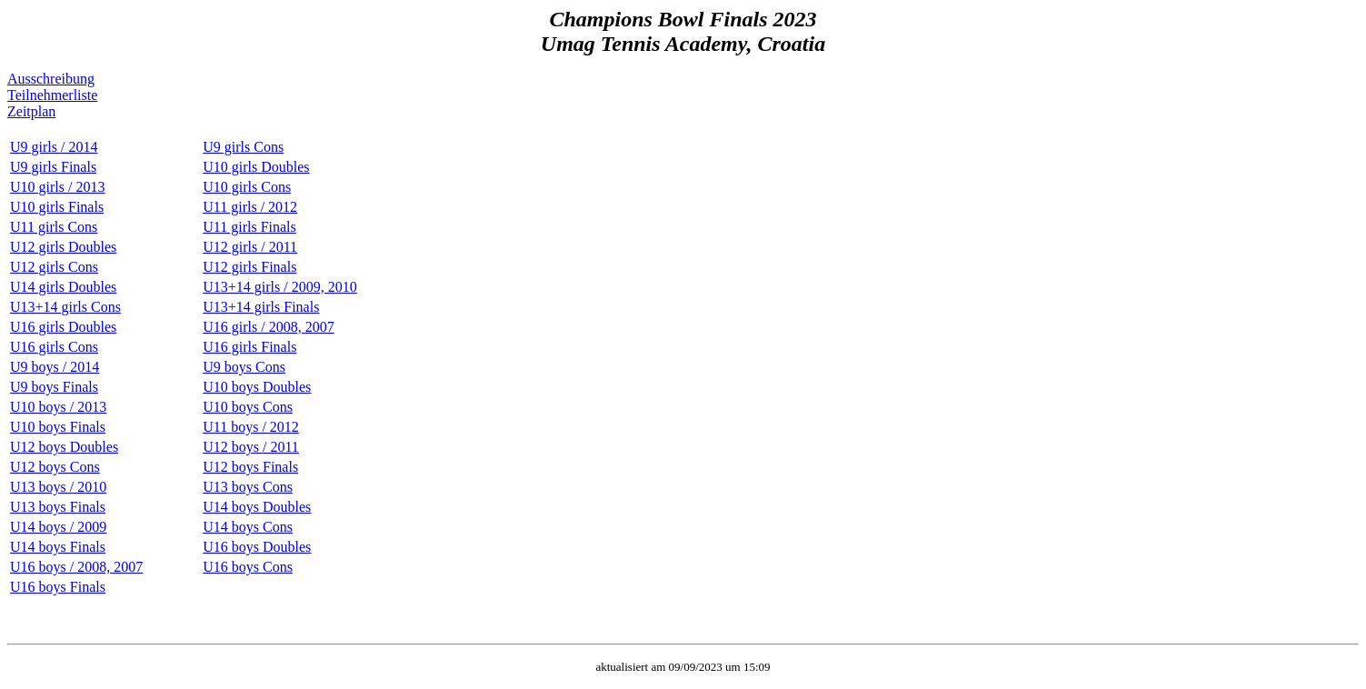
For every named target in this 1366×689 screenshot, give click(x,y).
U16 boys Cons (248, 566)
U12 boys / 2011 (251, 446)
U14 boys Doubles (257, 506)
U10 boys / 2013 (58, 406)
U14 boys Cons (248, 526)
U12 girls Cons (54, 267)
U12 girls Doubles (63, 247)
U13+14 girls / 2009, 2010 (279, 287)
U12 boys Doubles (64, 446)
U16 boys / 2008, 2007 (76, 566)
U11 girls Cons (53, 227)
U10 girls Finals (57, 207)
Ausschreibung (51, 78)
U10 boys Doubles (257, 386)
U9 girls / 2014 (53, 147)
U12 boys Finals (250, 466)
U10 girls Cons (247, 187)
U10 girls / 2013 (57, 187)
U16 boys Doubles (257, 546)
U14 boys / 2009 (58, 526)
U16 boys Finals (57, 586)
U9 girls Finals (53, 167)
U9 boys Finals (54, 386)
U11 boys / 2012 (251, 426)
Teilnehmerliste (52, 95)
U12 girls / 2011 (250, 247)
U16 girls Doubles (63, 327)
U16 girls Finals (249, 346)
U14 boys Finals (57, 546)
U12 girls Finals (249, 267)
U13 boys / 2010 (58, 486)
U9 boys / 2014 (54, 366)
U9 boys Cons (244, 366)
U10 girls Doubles (256, 167)
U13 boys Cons (248, 486)
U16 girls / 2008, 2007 (268, 327)
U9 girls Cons (243, 147)
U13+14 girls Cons (65, 307)
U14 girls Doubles (63, 287)
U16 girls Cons (54, 346)
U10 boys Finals (57, 426)
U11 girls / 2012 (250, 207)
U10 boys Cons (248, 406)
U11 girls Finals (249, 227)
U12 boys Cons (55, 466)
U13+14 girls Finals (261, 307)
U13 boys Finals (57, 506)
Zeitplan (31, 111)
